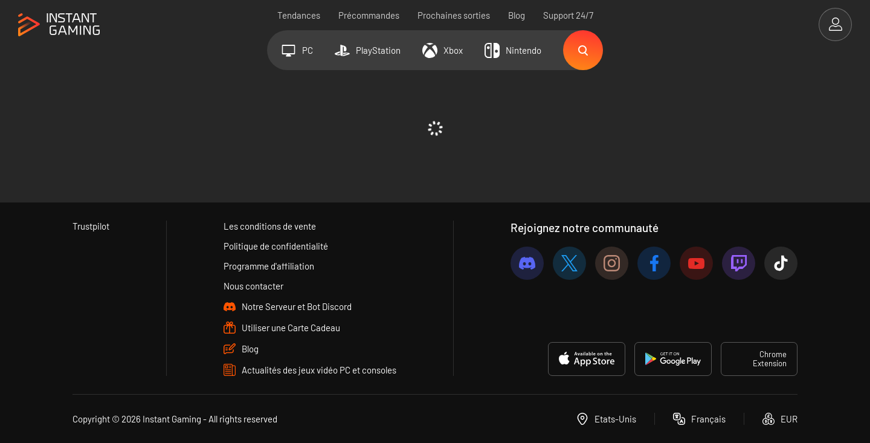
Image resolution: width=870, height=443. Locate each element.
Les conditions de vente (270, 226)
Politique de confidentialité (276, 246)
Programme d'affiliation (269, 265)
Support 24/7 (568, 15)
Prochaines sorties (453, 15)
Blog (516, 15)
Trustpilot (90, 226)
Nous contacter (253, 285)
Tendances (298, 15)
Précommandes (368, 15)
